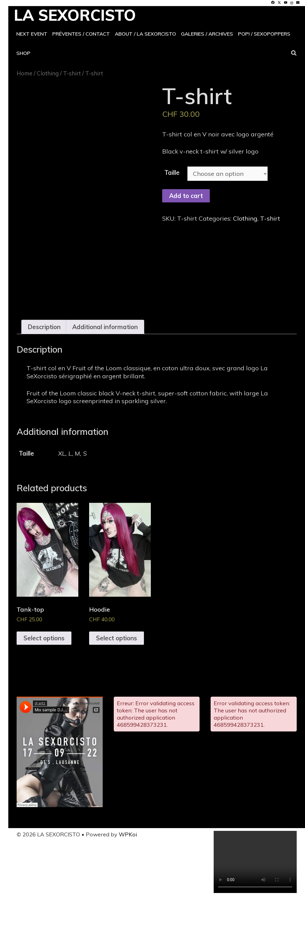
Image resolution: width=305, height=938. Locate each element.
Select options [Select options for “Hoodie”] (116, 675)
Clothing (48, 73)
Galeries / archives (207, 34)
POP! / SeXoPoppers (264, 34)
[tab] (44, 363)
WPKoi (128, 871)
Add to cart (186, 196)
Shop (23, 53)
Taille (172, 172)
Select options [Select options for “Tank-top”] (44, 675)
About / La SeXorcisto (145, 34)
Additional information (105, 364)
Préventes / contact (81, 34)
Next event (31, 34)
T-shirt (72, 73)
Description (44, 364)
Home (24, 73)
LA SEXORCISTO (75, 15)
